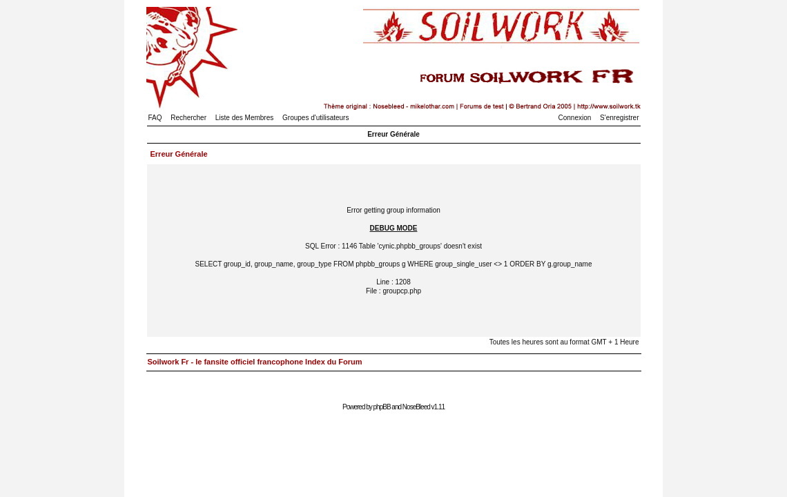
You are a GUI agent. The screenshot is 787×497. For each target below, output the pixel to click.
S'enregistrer (619, 117)
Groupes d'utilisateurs (315, 117)
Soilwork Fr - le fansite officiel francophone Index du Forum (255, 362)
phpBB (382, 407)
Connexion (575, 117)
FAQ (155, 117)
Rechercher (188, 117)
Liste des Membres (244, 117)
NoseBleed (416, 407)
